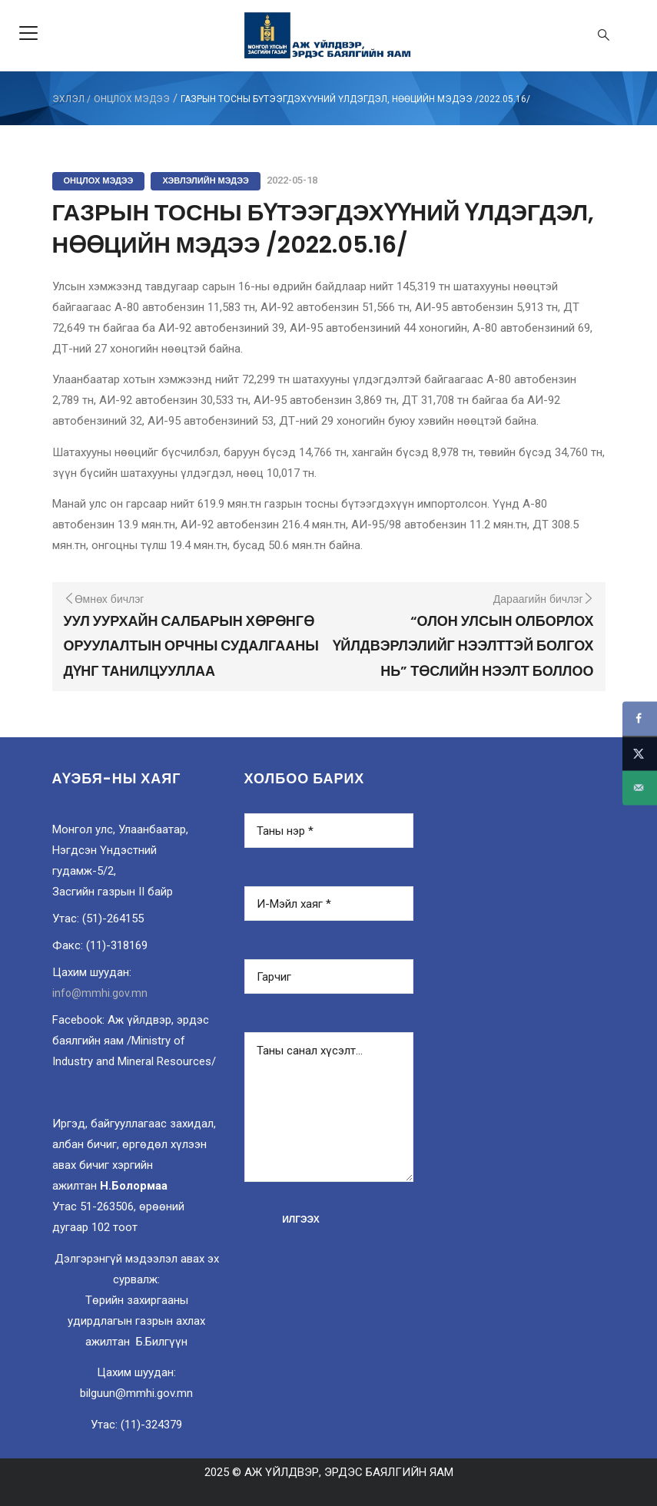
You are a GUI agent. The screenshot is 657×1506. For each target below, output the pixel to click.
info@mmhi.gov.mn (100, 993)
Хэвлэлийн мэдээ (205, 180)
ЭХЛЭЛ (68, 99)
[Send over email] (639, 787)
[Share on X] (639, 753)
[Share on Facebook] (639, 718)
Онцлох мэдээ (132, 99)
